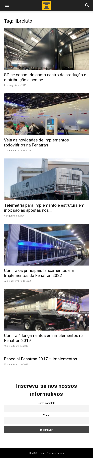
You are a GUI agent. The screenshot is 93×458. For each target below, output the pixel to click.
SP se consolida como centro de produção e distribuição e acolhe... (45, 77)
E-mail (46, 415)
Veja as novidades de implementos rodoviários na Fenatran (36, 142)
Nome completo (46, 403)
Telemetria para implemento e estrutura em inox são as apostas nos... (44, 208)
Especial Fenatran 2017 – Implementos (40, 359)
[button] (6, 5)
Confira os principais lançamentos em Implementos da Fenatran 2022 (39, 273)
